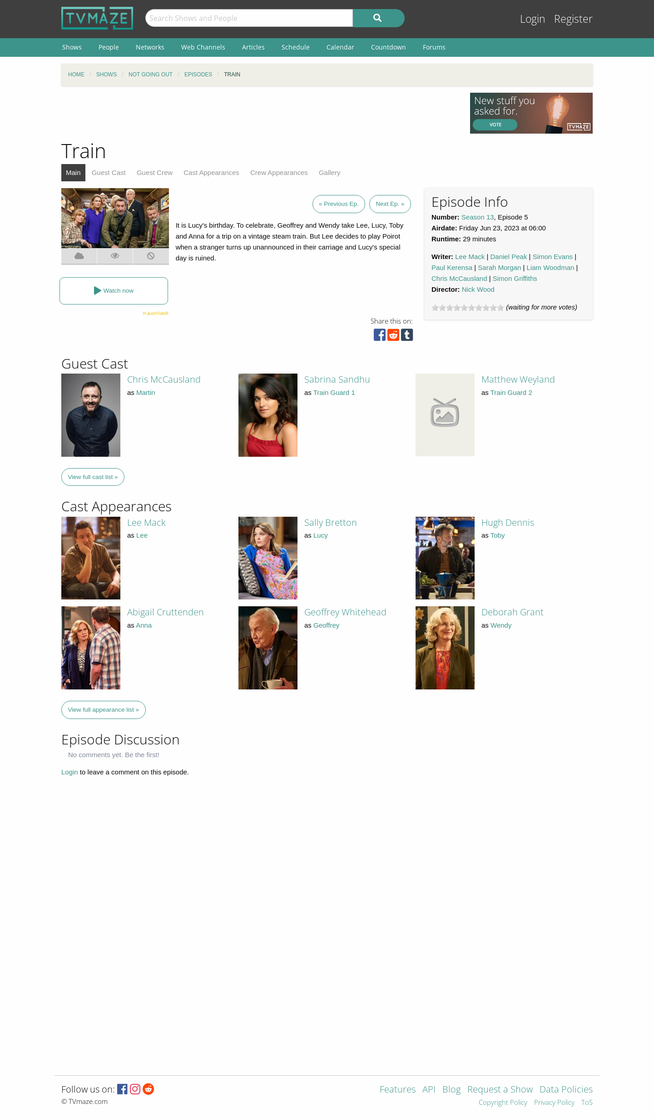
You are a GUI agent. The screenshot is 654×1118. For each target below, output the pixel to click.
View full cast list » (93, 477)
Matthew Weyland (518, 379)
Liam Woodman (551, 267)
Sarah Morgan (499, 267)
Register (573, 19)
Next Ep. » (390, 203)
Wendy (500, 625)
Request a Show (500, 1090)
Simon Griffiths (515, 278)
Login (532, 19)
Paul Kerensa (451, 267)
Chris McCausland (459, 278)
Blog (451, 1090)
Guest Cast (109, 172)
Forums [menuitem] (434, 47)
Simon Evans (553, 256)
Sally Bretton (330, 522)
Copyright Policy (503, 1103)
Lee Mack (470, 256)
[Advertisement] (259, 113)
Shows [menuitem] (72, 47)
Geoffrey (326, 625)
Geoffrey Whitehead (345, 612)
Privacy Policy (554, 1103)
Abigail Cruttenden (165, 612)
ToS (587, 1103)
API (429, 1090)
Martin (145, 392)
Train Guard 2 (511, 392)
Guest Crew (155, 172)
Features (398, 1090)
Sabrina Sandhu (337, 379)
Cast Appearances (211, 172)
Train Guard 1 (334, 392)
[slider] (467, 307)
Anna (144, 625)
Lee (142, 535)
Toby (497, 535)
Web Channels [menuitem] (203, 47)
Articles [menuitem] (253, 47)
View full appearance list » (103, 709)
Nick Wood (478, 289)
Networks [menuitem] (150, 47)
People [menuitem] (109, 47)
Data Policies (566, 1090)
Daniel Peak (508, 256)
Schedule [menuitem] (296, 47)
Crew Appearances (279, 172)
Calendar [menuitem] (340, 47)
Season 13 (477, 217)
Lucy (320, 535)
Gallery (330, 172)
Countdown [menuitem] (388, 47)
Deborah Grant (512, 612)
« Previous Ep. (339, 203)
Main (73, 172)
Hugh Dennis (507, 522)
